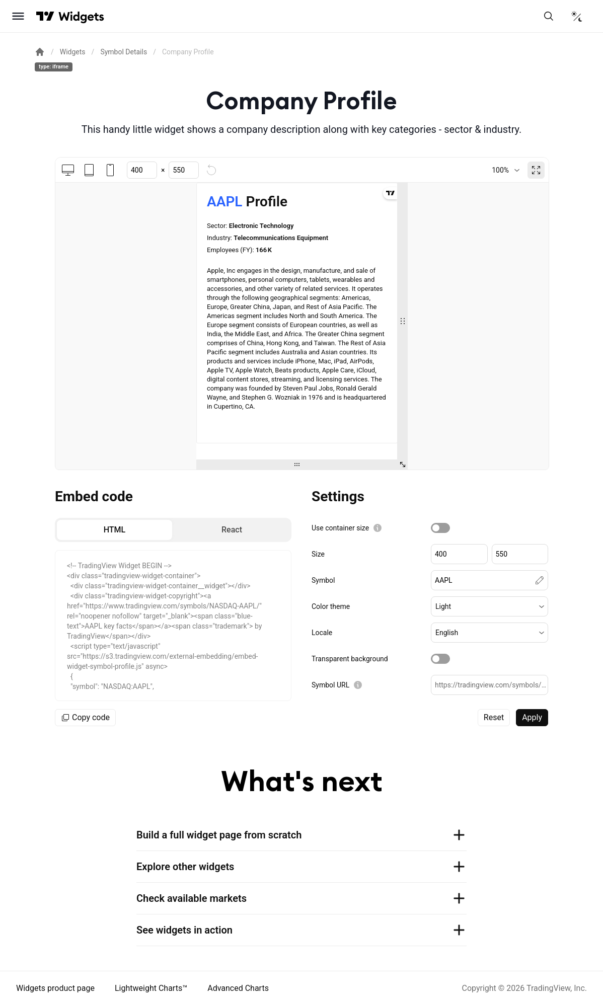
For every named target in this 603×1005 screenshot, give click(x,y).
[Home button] (81, 16)
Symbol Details (123, 52)
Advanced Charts (238, 988)
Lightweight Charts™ (151, 988)
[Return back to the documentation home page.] (40, 52)
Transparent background (350, 659)
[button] (489, 606)
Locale (322, 633)
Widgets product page (55, 988)
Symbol (323, 580)
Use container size (340, 528)
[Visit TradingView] (45, 16)
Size (318, 554)
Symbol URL (330, 685)
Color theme (331, 606)
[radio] (114, 530)
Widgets (73, 52)
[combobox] (505, 170)
